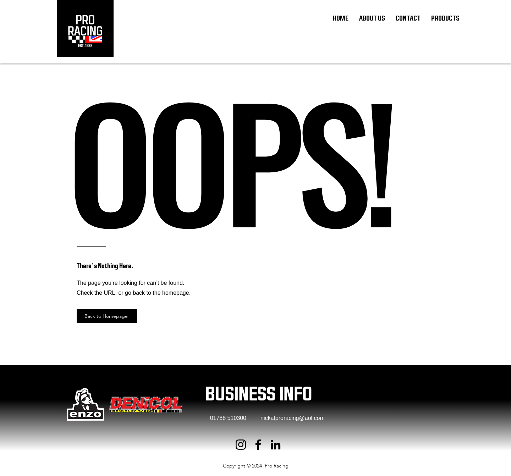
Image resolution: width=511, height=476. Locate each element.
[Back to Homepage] (107, 316)
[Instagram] (241, 445)
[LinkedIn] (275, 445)
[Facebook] (258, 445)
